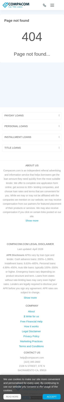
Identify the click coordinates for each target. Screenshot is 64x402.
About (31, 311)
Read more (12, 397)
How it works (31, 326)
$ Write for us (31, 316)
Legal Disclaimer (31, 331)
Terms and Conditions (31, 346)
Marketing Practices (31, 341)
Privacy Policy (31, 336)
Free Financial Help (31, 321)
